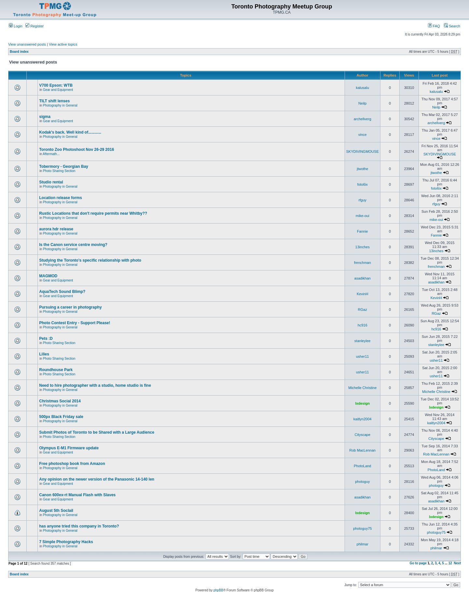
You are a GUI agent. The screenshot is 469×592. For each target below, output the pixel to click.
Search (452, 26)
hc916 (362, 325)
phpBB (218, 590)
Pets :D (45, 338)
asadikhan (362, 278)
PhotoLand (362, 466)
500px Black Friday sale (61, 416)
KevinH (362, 294)
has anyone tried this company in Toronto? (79, 526)
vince (362, 135)
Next (457, 563)
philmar (362, 544)
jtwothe (362, 169)
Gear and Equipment (58, 90)
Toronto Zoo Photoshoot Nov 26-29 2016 (76, 149)
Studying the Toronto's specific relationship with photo (90, 260)
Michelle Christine (362, 388)
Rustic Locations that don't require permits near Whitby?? (93, 213)
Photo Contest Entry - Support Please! (74, 323)
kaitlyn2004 (362, 419)
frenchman (362, 263)
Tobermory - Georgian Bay (63, 166)
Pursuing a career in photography (70, 307)
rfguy (362, 200)
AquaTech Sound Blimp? (62, 291)
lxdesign (362, 403)
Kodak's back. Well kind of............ (70, 132)
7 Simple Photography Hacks (66, 542)
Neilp (362, 103)
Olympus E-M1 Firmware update (69, 448)
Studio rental (51, 182)
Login (15, 26)
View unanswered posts (27, 44)
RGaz (362, 309)
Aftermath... (51, 154)
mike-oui (362, 216)
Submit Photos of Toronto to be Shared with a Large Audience (96, 432)
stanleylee (362, 341)
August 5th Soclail (56, 510)
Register (34, 26)
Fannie (362, 231)
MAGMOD (48, 276)
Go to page (418, 563)
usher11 (362, 356)
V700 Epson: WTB (56, 85)
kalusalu (362, 88)
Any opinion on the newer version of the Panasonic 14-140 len (96, 479)
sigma (44, 116)
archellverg (362, 119)
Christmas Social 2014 (59, 401)
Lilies (44, 354)
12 (450, 563)
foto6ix (362, 184)
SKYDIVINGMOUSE (362, 151)
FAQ (434, 26)
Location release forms (60, 197)
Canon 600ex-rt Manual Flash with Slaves (77, 495)
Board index (19, 51)
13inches (362, 247)
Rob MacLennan (362, 450)
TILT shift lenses (54, 101)
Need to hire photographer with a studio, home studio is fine (95, 385)
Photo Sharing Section (59, 171)
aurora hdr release (56, 229)
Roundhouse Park (56, 370)
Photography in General (60, 105)
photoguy (362, 482)
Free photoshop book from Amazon (72, 463)
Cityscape (362, 435)
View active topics (63, 44)
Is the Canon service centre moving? (73, 244)
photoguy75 (362, 528)
